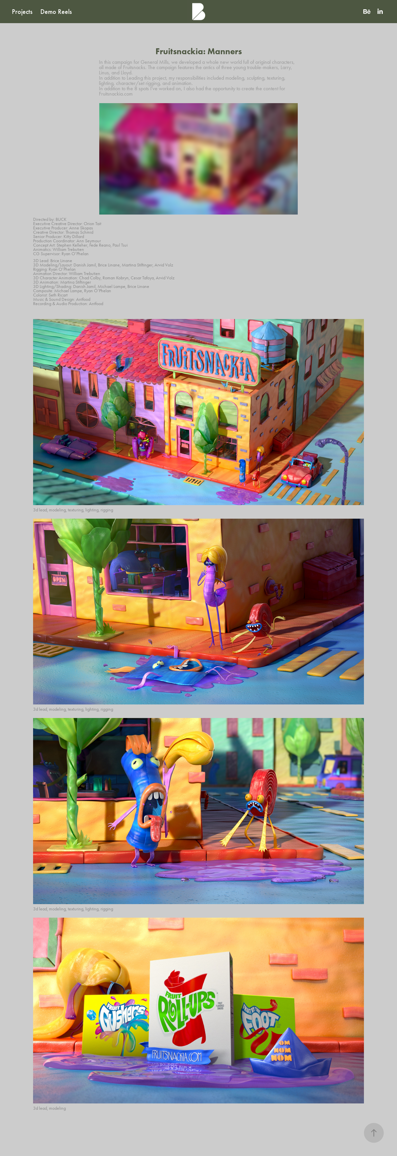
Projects (22, 12)
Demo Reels (56, 12)
